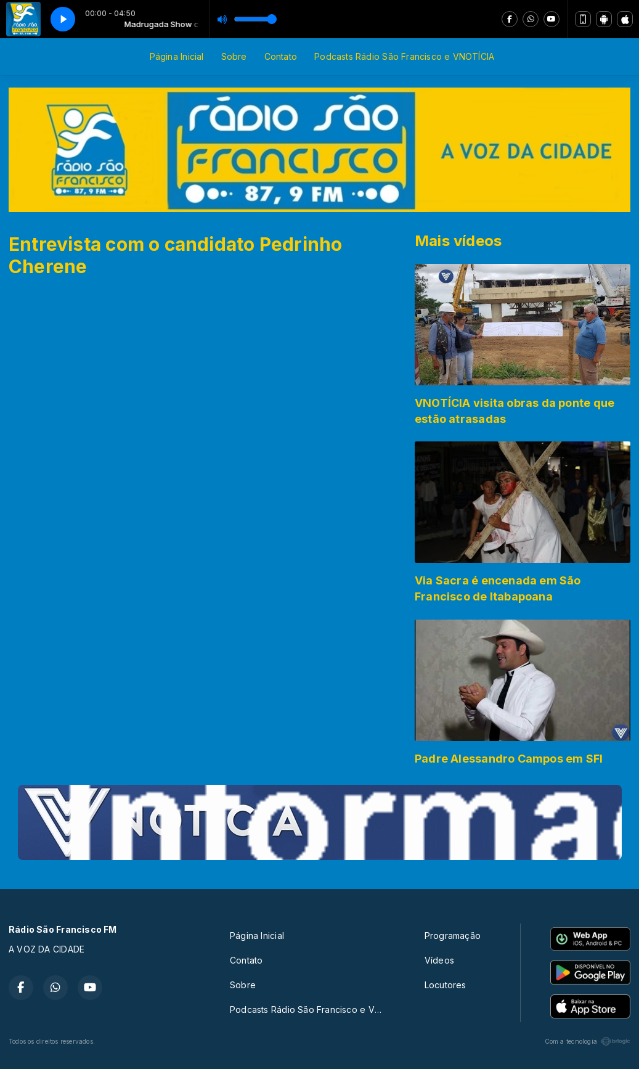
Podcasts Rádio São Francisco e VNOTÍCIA (404, 56)
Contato (280, 56)
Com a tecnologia (587, 1041)
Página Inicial (177, 56)
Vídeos (439, 960)
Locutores (445, 985)
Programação (453, 935)
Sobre (234, 56)
